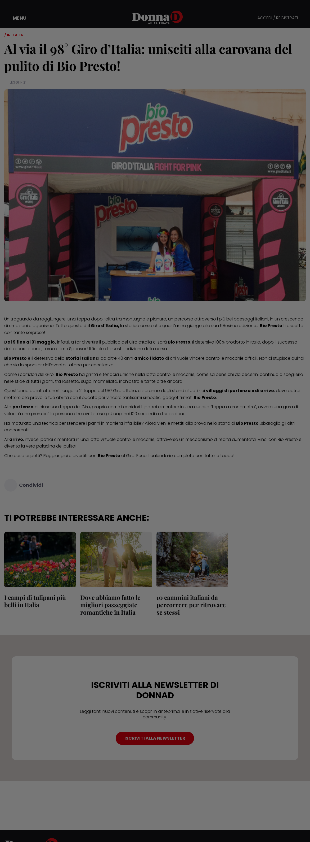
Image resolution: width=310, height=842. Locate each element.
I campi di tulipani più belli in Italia (35, 601)
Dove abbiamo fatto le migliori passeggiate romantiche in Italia (110, 604)
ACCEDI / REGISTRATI (277, 18)
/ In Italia (13, 35)
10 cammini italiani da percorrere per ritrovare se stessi (191, 604)
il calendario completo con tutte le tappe (190, 456)
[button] (15, 18)
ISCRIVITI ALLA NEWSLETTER (154, 738)
